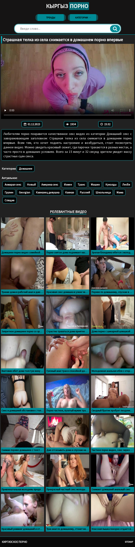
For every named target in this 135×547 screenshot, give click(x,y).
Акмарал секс (13, 184)
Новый (31, 184)
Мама (119, 192)
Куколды (110, 184)
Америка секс (49, 184)
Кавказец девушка (47, 192)
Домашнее (25, 168)
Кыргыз (67, 6)
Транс (81, 184)
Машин (95, 184)
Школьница (103, 192)
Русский (85, 192)
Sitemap (129, 541)
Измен (68, 184)
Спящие (9, 200)
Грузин (9, 192)
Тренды (50, 17)
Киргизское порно (14, 542)
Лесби (126, 184)
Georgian (24, 192)
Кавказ (69, 192)
